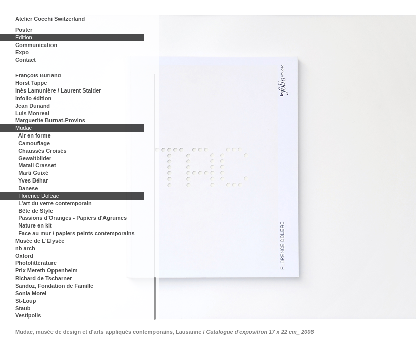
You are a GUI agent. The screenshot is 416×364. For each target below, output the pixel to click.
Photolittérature (36, 263)
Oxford (24, 256)
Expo (22, 52)
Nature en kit (35, 225)
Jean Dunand (32, 106)
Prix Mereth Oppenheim (46, 270)
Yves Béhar (33, 180)
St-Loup (25, 301)
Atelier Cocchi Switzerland (50, 19)
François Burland (38, 75)
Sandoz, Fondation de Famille (54, 286)
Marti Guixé (33, 173)
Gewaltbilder (34, 158)
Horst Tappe (31, 83)
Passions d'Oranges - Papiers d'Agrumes (72, 218)
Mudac (23, 128)
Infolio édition (33, 98)
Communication (36, 45)
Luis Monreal (32, 113)
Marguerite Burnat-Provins (50, 120)
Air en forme (34, 135)
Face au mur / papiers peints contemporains (76, 233)
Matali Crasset (37, 165)
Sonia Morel (30, 293)
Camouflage (34, 143)
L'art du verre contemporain (55, 203)
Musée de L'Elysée (39, 241)
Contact (25, 60)
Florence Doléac (38, 196)
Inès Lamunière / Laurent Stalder (58, 90)
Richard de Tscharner (43, 278)
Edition (23, 37)
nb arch (25, 248)
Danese (28, 188)
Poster (23, 30)
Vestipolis (28, 315)
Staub (23, 308)
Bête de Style (35, 211)
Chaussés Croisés (42, 151)
